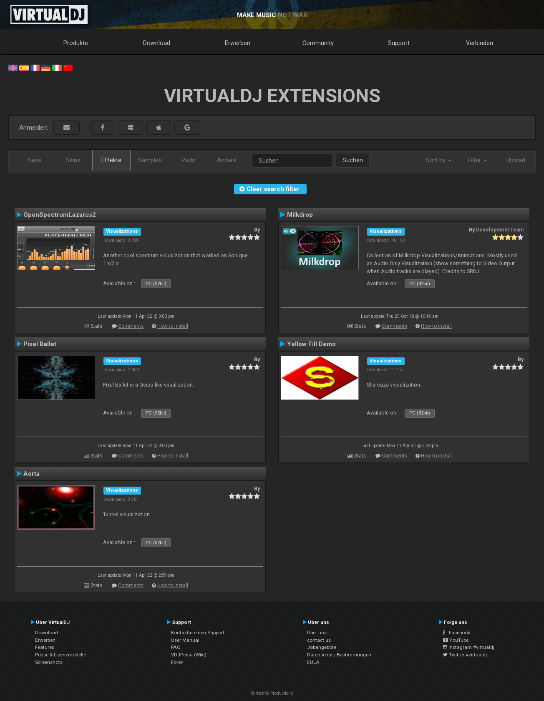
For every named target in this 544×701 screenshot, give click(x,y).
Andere (227, 160)
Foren (177, 662)
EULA (313, 662)
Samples (150, 160)
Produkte (75, 43)
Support (399, 43)
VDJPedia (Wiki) (189, 655)
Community (318, 43)
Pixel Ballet (39, 344)
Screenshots (49, 662)
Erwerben (237, 43)
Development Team (500, 230)
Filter (477, 160)
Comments (131, 326)
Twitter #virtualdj (465, 655)
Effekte (111, 160)
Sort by (438, 160)
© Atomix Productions (272, 693)
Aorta (31, 473)
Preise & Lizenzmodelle (60, 655)
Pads (188, 160)
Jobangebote (321, 647)
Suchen (353, 160)
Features (44, 647)
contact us (319, 640)
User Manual (185, 640)
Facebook (456, 633)
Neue (35, 160)
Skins (73, 160)
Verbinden (479, 43)
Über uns (317, 633)
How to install (172, 326)
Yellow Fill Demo (311, 344)
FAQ (176, 647)
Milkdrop (300, 215)
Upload (515, 160)
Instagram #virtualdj (468, 647)
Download (156, 43)
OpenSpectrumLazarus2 (59, 215)
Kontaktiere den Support (197, 633)
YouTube (455, 640)
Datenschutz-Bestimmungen (339, 655)
